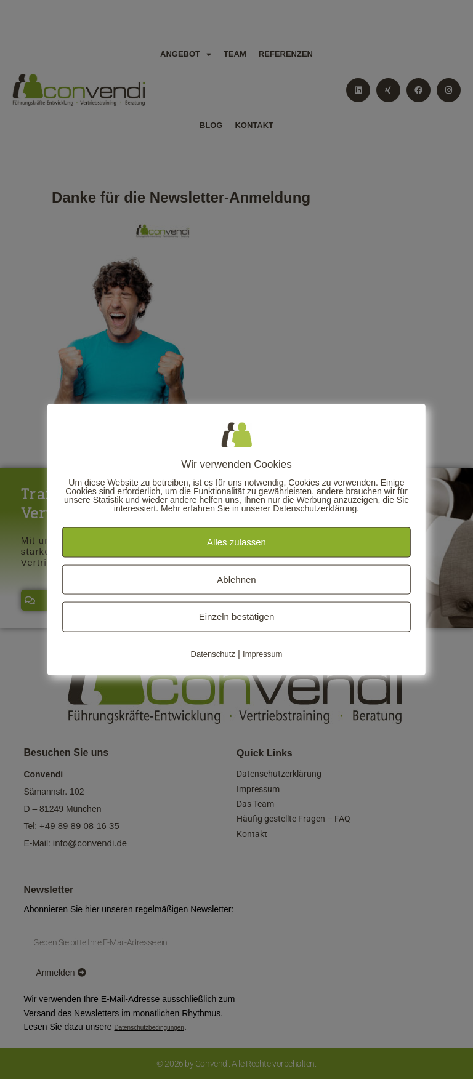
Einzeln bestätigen (237, 616)
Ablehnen (236, 579)
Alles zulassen (236, 542)
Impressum (262, 653)
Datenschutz (213, 653)
